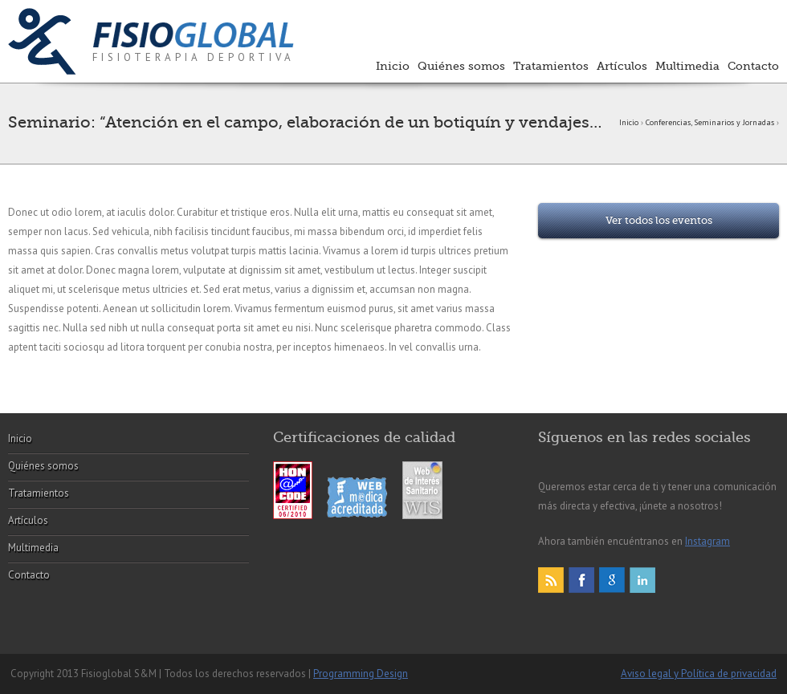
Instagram (707, 541)
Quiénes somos (461, 65)
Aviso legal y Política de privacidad (699, 673)
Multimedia (687, 65)
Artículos (622, 65)
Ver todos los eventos (659, 220)
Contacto (753, 65)
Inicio (393, 65)
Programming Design (360, 673)
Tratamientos (551, 65)
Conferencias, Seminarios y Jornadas (710, 122)
